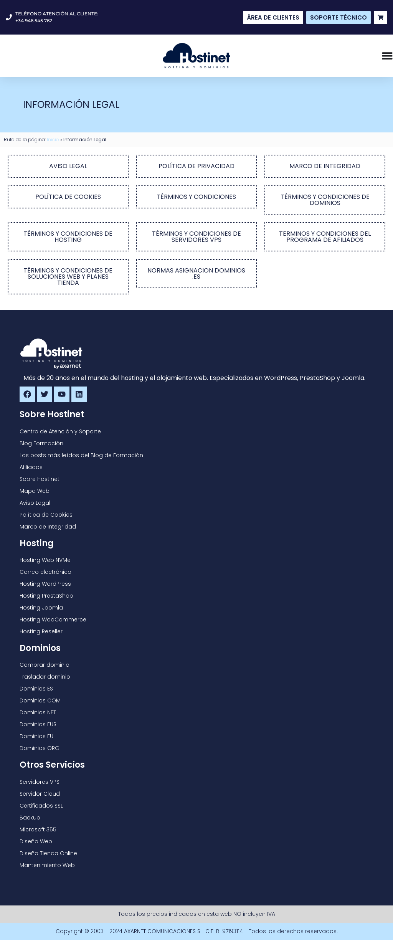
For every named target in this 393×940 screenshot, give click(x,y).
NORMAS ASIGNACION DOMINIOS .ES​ (196, 273)
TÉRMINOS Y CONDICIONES (196, 196)
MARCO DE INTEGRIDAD (324, 166)
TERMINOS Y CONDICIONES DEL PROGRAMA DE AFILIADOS (325, 236)
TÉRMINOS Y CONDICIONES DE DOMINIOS (325, 199)
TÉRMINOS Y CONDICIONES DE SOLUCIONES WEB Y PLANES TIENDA (67, 276)
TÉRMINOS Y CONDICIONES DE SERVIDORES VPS (196, 236)
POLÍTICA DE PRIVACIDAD (196, 166)
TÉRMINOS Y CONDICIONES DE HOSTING (67, 236)
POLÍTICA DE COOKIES (68, 196)
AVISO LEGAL (68, 166)
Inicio (53, 139)
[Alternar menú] (387, 55)
